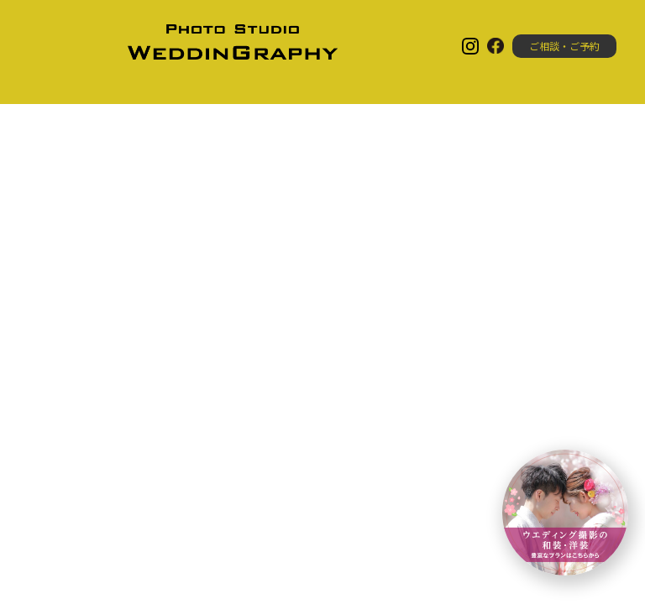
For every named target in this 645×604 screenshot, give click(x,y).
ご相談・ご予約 (564, 46)
